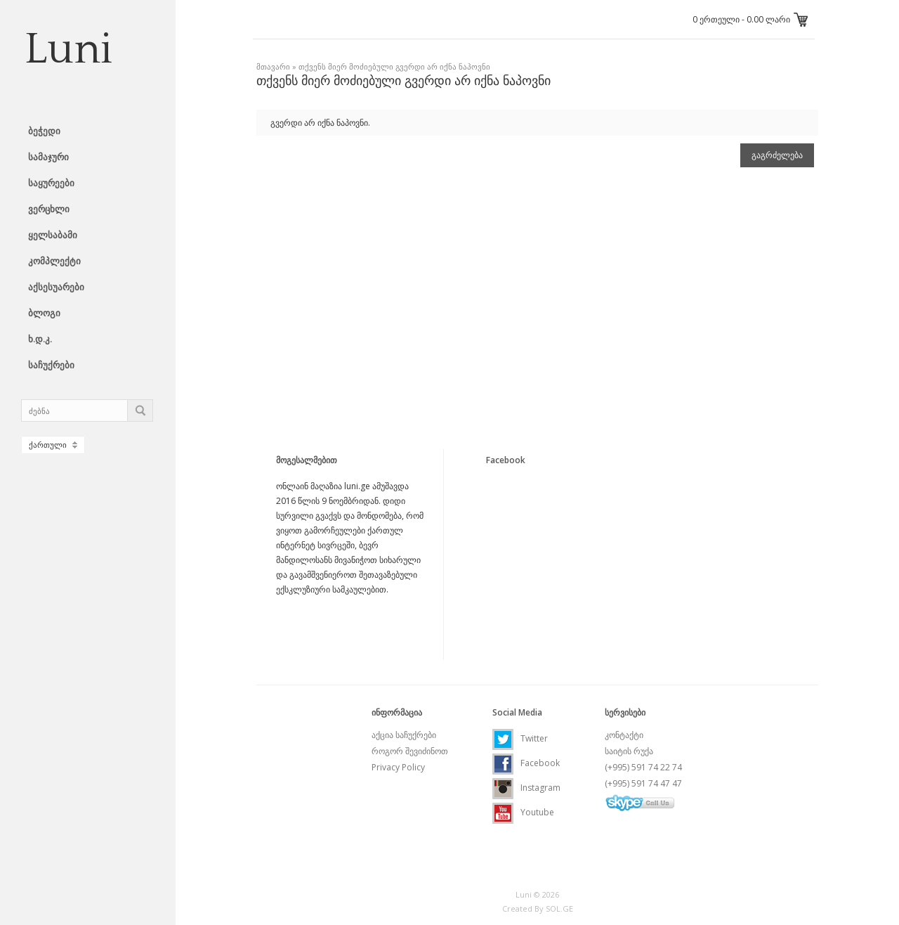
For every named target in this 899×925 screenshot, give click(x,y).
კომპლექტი (54, 260)
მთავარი (273, 66)
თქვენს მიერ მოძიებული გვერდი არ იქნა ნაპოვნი (394, 66)
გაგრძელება (777, 155)
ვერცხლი (49, 208)
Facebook (526, 763)
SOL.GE (559, 908)
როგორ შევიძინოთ (410, 751)
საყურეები (51, 182)
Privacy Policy (398, 767)
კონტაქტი (624, 735)
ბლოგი (44, 312)
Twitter (520, 738)
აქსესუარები (56, 286)
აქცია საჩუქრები (404, 735)
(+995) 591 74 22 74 (643, 767)
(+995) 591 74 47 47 (643, 783)
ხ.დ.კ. (40, 338)
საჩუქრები (51, 364)
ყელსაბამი (52, 234)
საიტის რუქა (629, 751)
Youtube (523, 812)
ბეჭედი (44, 130)
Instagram (526, 788)
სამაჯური (48, 156)
